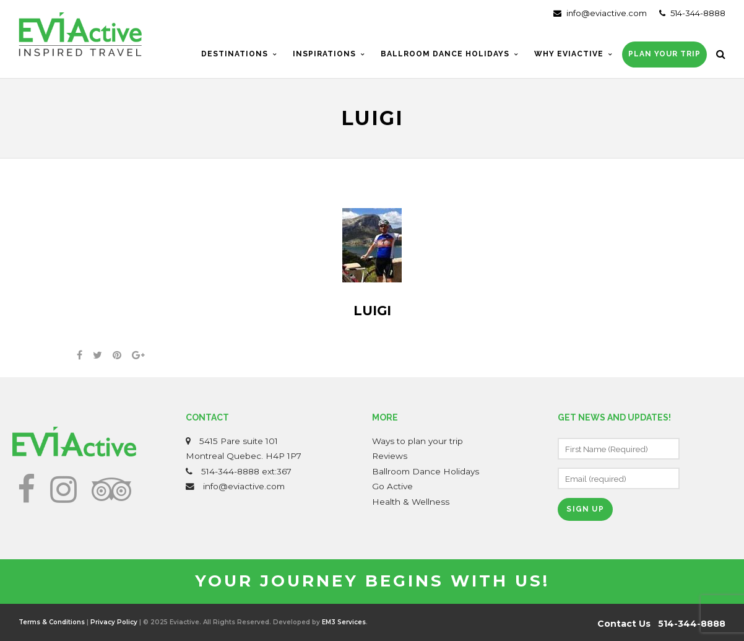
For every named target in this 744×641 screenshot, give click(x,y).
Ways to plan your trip (417, 441)
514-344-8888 (692, 13)
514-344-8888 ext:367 (246, 471)
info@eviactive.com (600, 13)
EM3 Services (344, 622)
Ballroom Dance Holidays (425, 471)
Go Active (392, 486)
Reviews (389, 456)
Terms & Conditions (52, 622)
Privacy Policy (113, 622)
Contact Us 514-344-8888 (661, 623)
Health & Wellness (410, 502)
